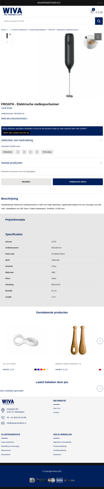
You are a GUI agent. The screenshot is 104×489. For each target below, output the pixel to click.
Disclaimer (57, 454)
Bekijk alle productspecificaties (14, 117)
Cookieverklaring (59, 450)
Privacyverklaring (60, 445)
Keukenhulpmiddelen (38, 30)
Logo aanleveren (7, 441)
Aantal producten (12, 162)
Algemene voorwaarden (62, 441)
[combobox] (48, 21)
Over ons (56, 407)
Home (3, 30)
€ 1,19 (8, 368)
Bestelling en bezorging (10, 445)
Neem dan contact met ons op (16, 132)
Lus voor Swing (9, 363)
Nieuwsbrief (5, 454)
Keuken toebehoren (20, 30)
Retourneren (6, 450)
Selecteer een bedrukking (17, 139)
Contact (56, 412)
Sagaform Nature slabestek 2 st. (68, 363)
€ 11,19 (61, 368)
